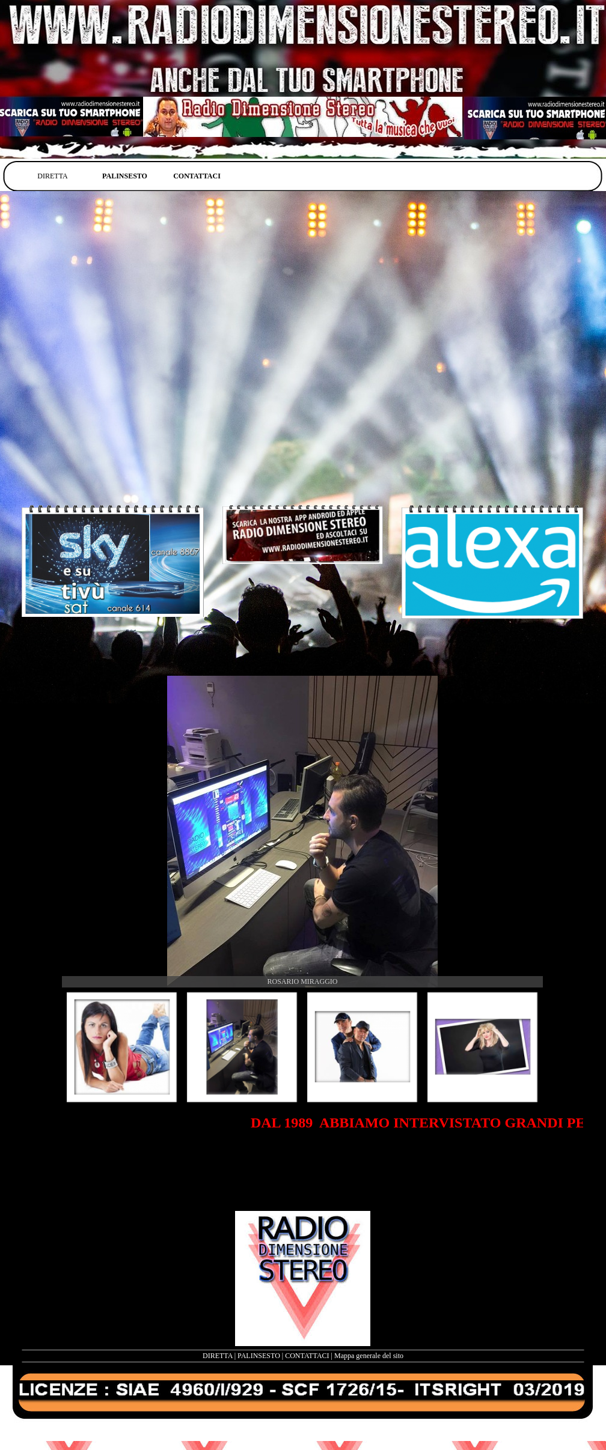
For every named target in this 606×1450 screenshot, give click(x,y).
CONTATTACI (307, 1355)
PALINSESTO (258, 1355)
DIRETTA (218, 1355)
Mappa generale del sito (368, 1355)
